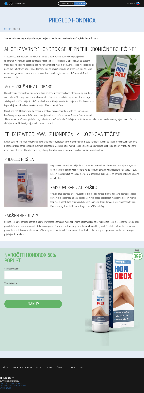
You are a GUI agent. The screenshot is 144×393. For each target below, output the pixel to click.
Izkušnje (4, 367)
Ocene (39, 367)
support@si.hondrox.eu (9, 381)
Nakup (33, 303)
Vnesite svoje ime (11, 268)
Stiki (82, 367)
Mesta (49, 367)
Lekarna (71, 367)
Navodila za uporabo (22, 367)
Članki (60, 367)
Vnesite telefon (10, 283)
